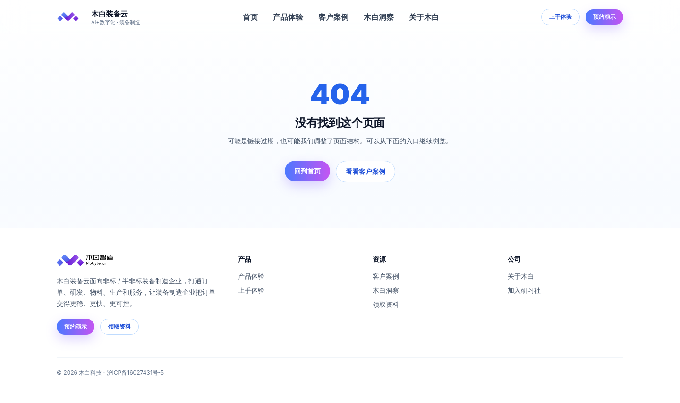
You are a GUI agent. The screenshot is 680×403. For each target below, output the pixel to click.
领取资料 (119, 326)
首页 (250, 17)
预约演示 (604, 16)
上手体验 (560, 16)
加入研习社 (524, 290)
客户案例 (333, 17)
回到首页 (307, 171)
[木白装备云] (98, 17)
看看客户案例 (365, 171)
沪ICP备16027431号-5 (135, 372)
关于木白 (424, 17)
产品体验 (288, 17)
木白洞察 (379, 17)
